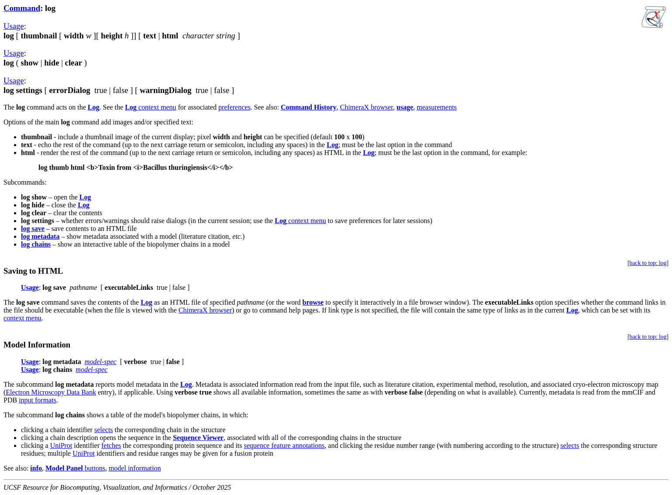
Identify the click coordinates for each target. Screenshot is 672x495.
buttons (75, 468)
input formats (37, 400)
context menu (150, 107)
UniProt (61, 445)
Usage (13, 26)
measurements (437, 107)
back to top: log (648, 263)
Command (21, 8)
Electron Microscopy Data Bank (51, 392)
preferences (234, 107)
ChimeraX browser (366, 107)
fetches (111, 445)
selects (103, 429)
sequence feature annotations (284, 445)
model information (135, 468)
